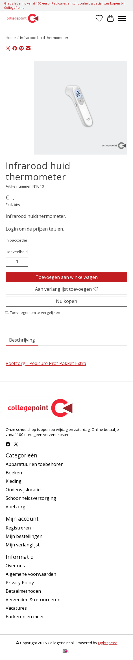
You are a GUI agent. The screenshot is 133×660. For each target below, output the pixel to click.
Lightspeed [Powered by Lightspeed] (107, 642)
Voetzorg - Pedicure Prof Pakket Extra (46, 363)
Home (11, 37)
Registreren (18, 528)
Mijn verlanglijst (23, 545)
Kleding (13, 481)
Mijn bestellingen (24, 536)
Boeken (14, 473)
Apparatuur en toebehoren (35, 464)
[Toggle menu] (121, 18)
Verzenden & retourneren (33, 599)
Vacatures (16, 608)
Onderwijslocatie (23, 490)
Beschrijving (22, 340)
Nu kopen (66, 301)
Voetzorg (15, 506)
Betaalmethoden (23, 591)
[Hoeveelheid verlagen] (11, 262)
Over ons (15, 566)
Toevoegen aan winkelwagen (67, 277)
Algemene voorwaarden (31, 574)
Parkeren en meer (25, 616)
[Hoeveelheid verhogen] (23, 262)
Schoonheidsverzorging (31, 498)
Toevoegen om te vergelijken (32, 312)
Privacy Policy (20, 582)
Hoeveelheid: (17, 251)
